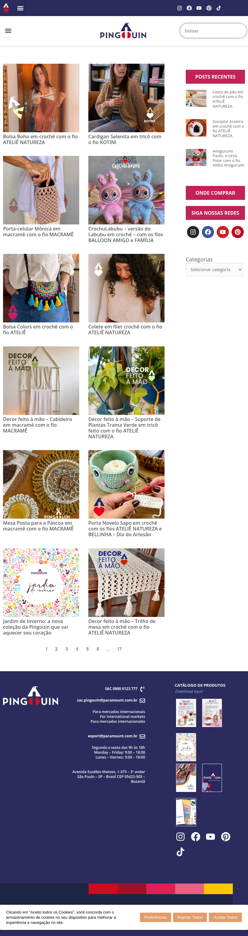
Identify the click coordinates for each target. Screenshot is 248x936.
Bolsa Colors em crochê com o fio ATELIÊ (38, 329)
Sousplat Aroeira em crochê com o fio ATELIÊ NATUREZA (228, 128)
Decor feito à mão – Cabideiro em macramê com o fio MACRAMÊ (37, 425)
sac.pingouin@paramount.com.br (107, 700)
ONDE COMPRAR (215, 193)
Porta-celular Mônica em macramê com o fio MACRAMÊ (38, 231)
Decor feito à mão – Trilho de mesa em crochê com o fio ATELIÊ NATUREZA (122, 627)
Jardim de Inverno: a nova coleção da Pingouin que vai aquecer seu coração (35, 627)
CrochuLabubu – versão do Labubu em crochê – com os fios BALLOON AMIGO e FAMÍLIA (125, 234)
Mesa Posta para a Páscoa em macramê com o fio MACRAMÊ (38, 526)
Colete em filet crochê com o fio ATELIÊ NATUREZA (125, 329)
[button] (20, 8)
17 (119, 649)
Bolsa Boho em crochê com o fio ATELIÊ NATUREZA (40, 139)
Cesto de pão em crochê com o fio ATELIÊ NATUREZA (227, 99)
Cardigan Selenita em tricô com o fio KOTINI (124, 139)
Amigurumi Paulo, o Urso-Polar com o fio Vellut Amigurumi (228, 158)
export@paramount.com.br (113, 736)
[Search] (239, 30)
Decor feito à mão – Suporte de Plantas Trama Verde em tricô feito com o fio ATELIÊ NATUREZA (124, 428)
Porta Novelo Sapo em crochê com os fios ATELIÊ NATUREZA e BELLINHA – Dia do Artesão (125, 529)
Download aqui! (189, 691)
